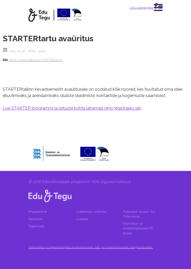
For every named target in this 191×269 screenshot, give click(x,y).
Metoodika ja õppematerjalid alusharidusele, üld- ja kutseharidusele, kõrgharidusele (90, 247)
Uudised (82, 219)
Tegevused (36, 226)
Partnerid (35, 219)
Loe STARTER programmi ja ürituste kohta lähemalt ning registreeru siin (72, 108)
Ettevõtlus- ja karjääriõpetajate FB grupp (138, 228)
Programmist (37, 212)
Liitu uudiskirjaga (141, 7)
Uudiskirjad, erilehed (91, 212)
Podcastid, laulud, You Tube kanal (139, 214)
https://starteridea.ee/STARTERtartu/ (33, 59)
